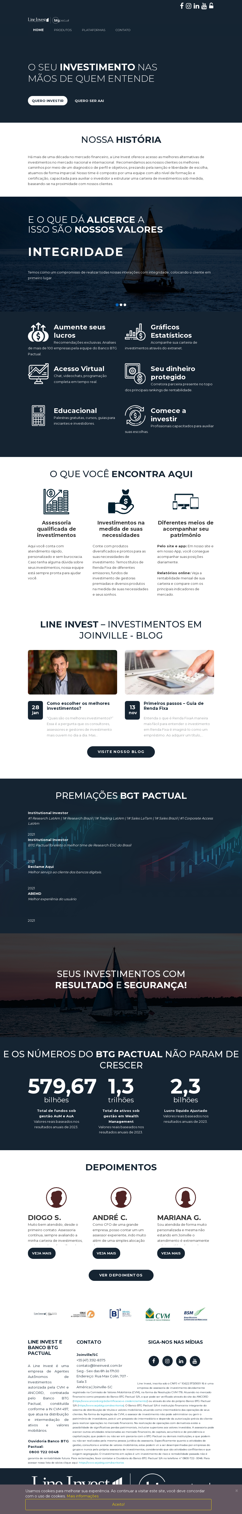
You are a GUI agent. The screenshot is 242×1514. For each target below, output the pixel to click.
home (38, 30)
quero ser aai (89, 101)
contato (123, 30)
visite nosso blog (121, 751)
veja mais (41, 1253)
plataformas (93, 30)
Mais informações (83, 1496)
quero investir (48, 101)
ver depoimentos (121, 1275)
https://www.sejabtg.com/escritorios (100, 1405)
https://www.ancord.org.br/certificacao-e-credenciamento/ (110, 1401)
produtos (63, 30)
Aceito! (118, 1504)
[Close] (236, 1490)
